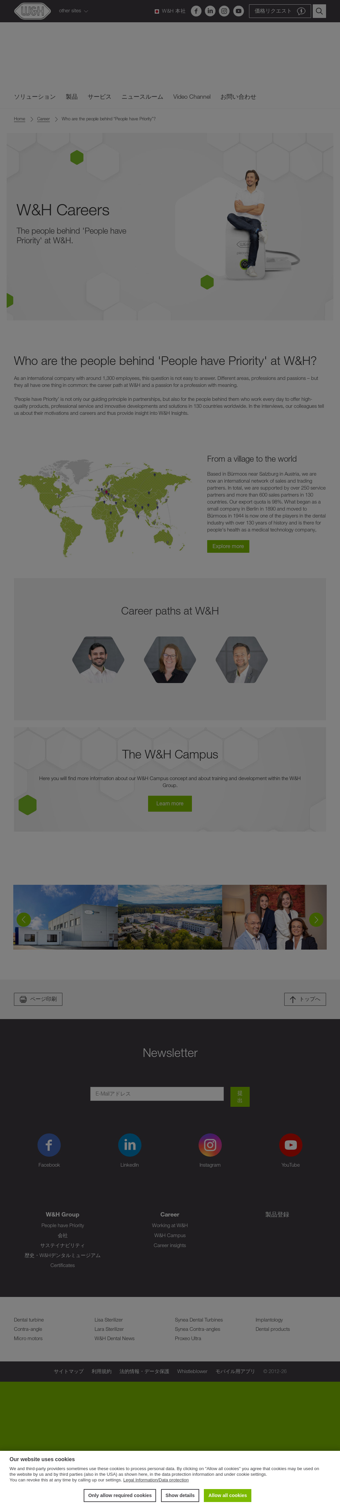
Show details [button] (180, 1495)
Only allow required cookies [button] (120, 1495)
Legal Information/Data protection (156, 1479)
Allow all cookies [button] (228, 1495)
